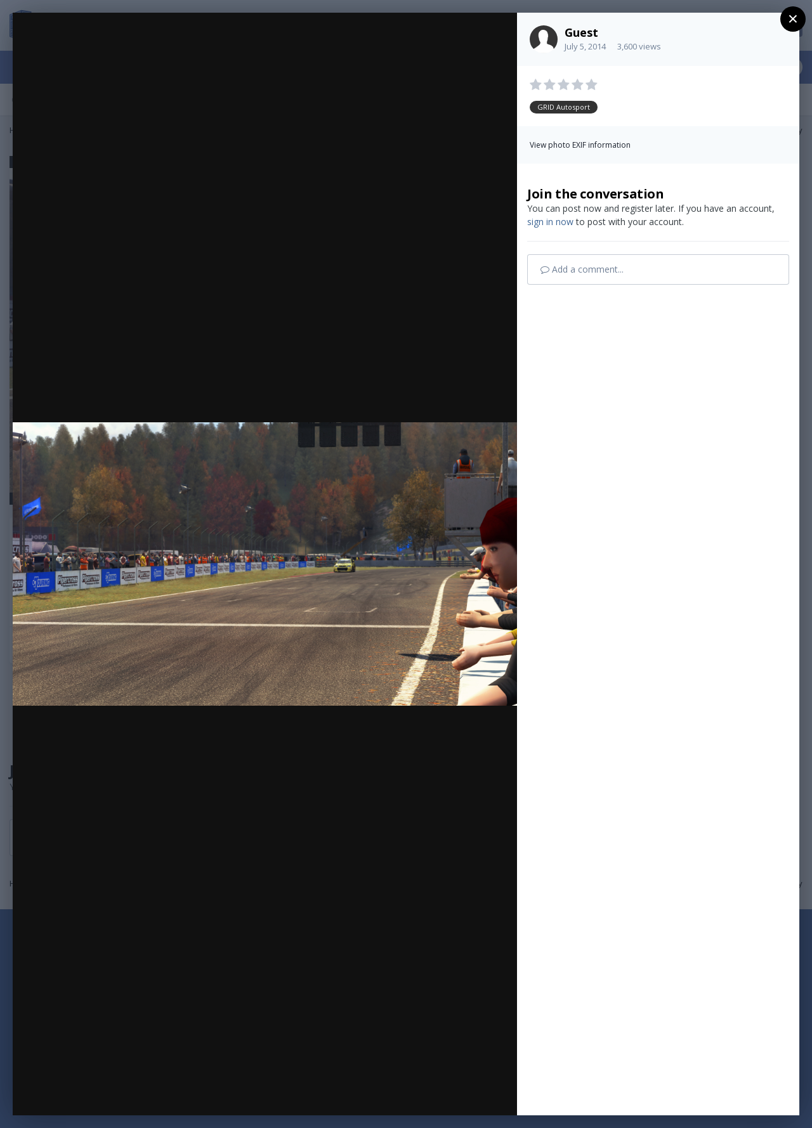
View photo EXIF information (580, 144)
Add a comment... (582, 269)
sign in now (550, 222)
